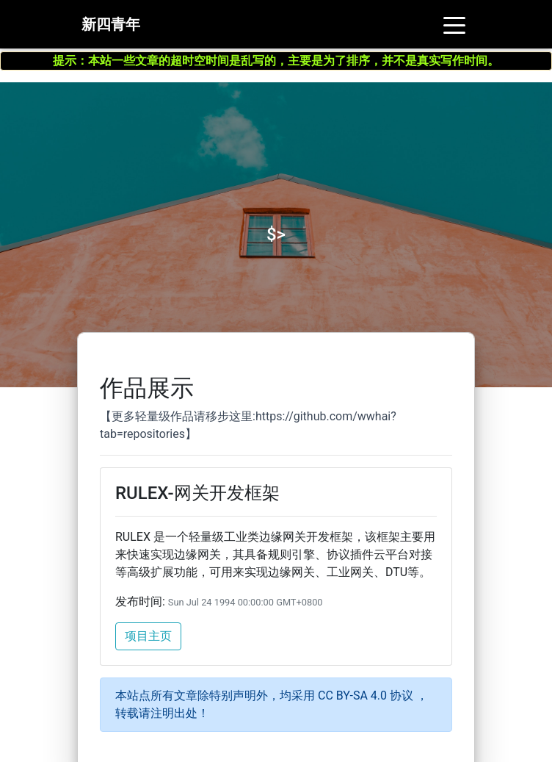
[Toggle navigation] (454, 27)
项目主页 (148, 636)
